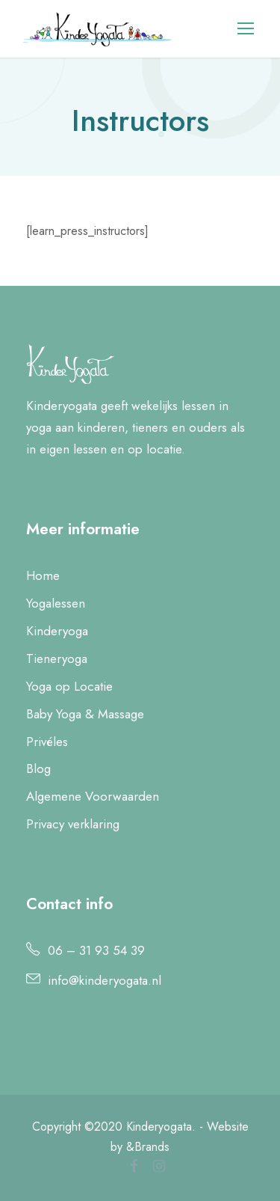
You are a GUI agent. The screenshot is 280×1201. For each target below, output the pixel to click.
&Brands (145, 1146)
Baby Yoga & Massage (85, 714)
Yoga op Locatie (69, 686)
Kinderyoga (57, 631)
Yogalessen (55, 603)
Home (43, 575)
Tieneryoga (56, 658)
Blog (38, 768)
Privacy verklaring (72, 824)
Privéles (47, 742)
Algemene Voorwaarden (92, 796)
